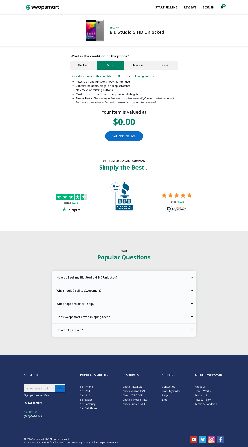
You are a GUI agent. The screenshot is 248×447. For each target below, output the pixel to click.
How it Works (203, 391)
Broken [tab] (83, 65)
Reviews (190, 7)
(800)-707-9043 (33, 416)
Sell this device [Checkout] (124, 136)
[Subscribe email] (39, 388)
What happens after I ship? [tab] (75, 304)
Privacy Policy (203, 400)
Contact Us (168, 387)
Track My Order (171, 391)
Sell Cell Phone (88, 408)
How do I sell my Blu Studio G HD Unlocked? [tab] (87, 277)
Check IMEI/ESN (132, 387)
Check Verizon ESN (134, 391)
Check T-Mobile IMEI (135, 400)
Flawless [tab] (138, 65)
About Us (200, 387)
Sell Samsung (88, 404)
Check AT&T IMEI (133, 395)
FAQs (165, 395)
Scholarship (201, 395)
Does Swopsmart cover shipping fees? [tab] (83, 317)
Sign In (208, 7)
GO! (60, 388)
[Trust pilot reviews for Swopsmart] (71, 203)
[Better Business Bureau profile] (123, 197)
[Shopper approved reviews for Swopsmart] (176, 203)
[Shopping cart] (222, 8)
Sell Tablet (86, 400)
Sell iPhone (86, 387)
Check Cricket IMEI (134, 404)
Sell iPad (85, 391)
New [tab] (164, 65)
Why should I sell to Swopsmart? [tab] (79, 290)
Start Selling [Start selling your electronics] (166, 7)
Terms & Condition (206, 404)
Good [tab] (110, 65)
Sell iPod (85, 395)
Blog (164, 400)
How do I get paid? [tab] (69, 330)
